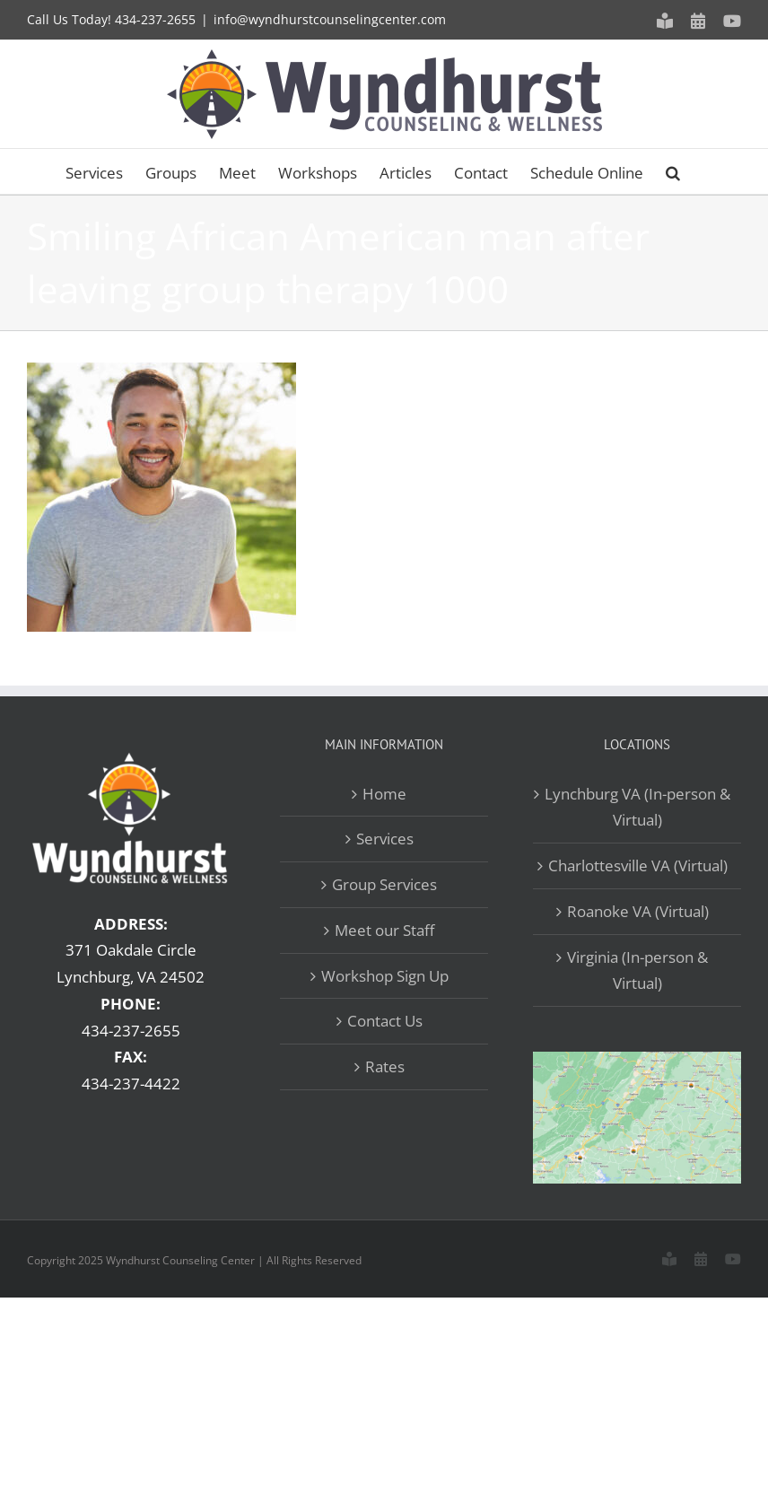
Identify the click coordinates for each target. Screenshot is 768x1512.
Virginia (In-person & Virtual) (637, 970)
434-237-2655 (155, 19)
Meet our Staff (384, 930)
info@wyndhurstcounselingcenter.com (330, 19)
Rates (385, 1066)
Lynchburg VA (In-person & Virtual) (637, 807)
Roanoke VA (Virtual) (638, 911)
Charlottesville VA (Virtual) (638, 865)
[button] (673, 171)
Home (384, 793)
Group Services (384, 884)
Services (385, 838)
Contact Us (385, 1020)
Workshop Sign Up (385, 976)
